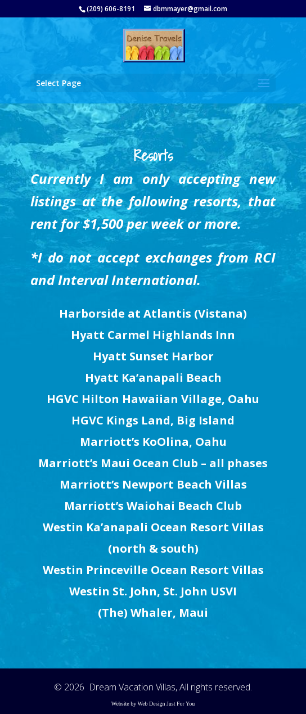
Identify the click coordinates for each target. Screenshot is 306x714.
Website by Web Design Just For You (153, 704)
